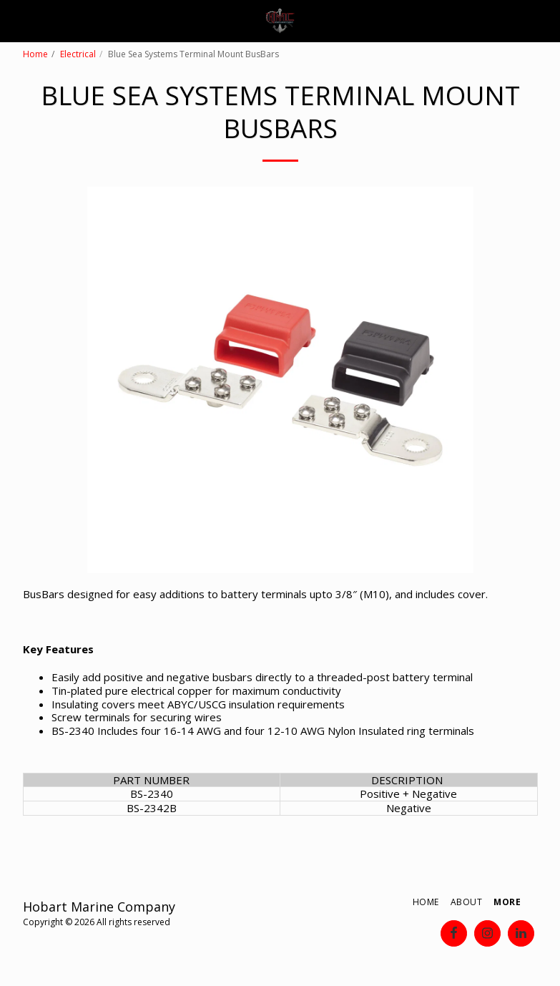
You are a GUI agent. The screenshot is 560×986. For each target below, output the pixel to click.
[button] (16, 20)
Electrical (78, 54)
